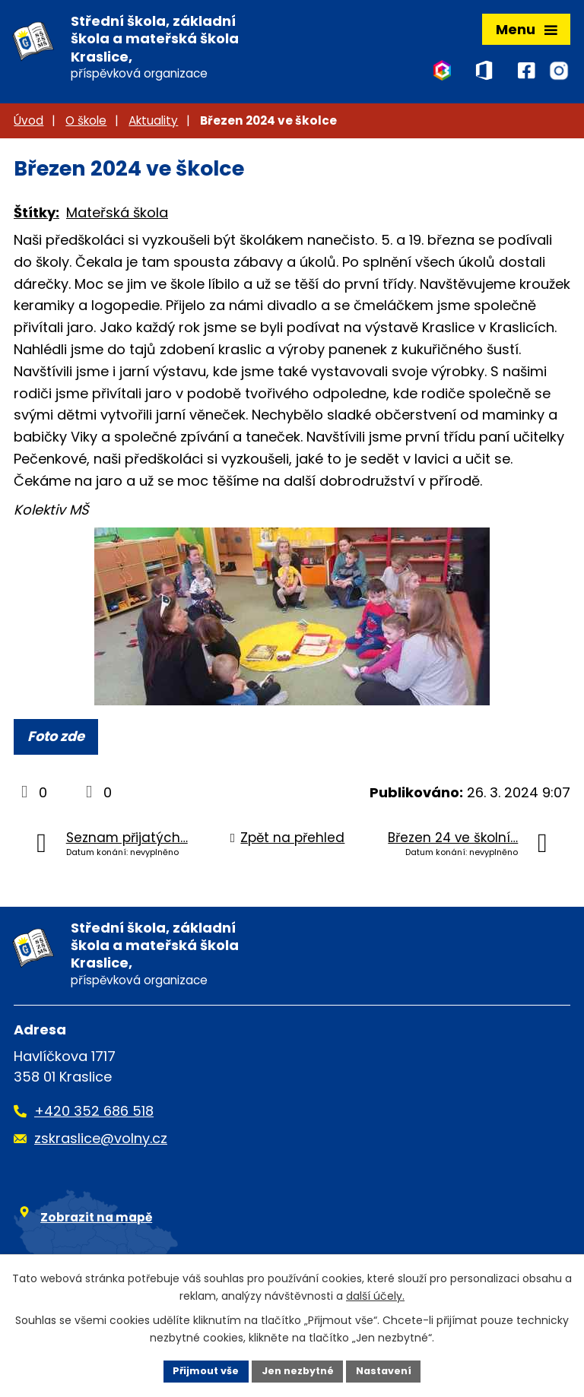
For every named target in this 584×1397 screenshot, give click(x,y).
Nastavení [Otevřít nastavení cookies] (392, 1369)
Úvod (28, 126)
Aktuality (153, 126)
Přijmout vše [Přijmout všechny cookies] (197, 1369)
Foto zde (55, 742)
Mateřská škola (117, 218)
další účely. (375, 1293)
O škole (85, 126)
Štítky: (36, 218)
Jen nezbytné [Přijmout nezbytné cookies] (298, 1369)
